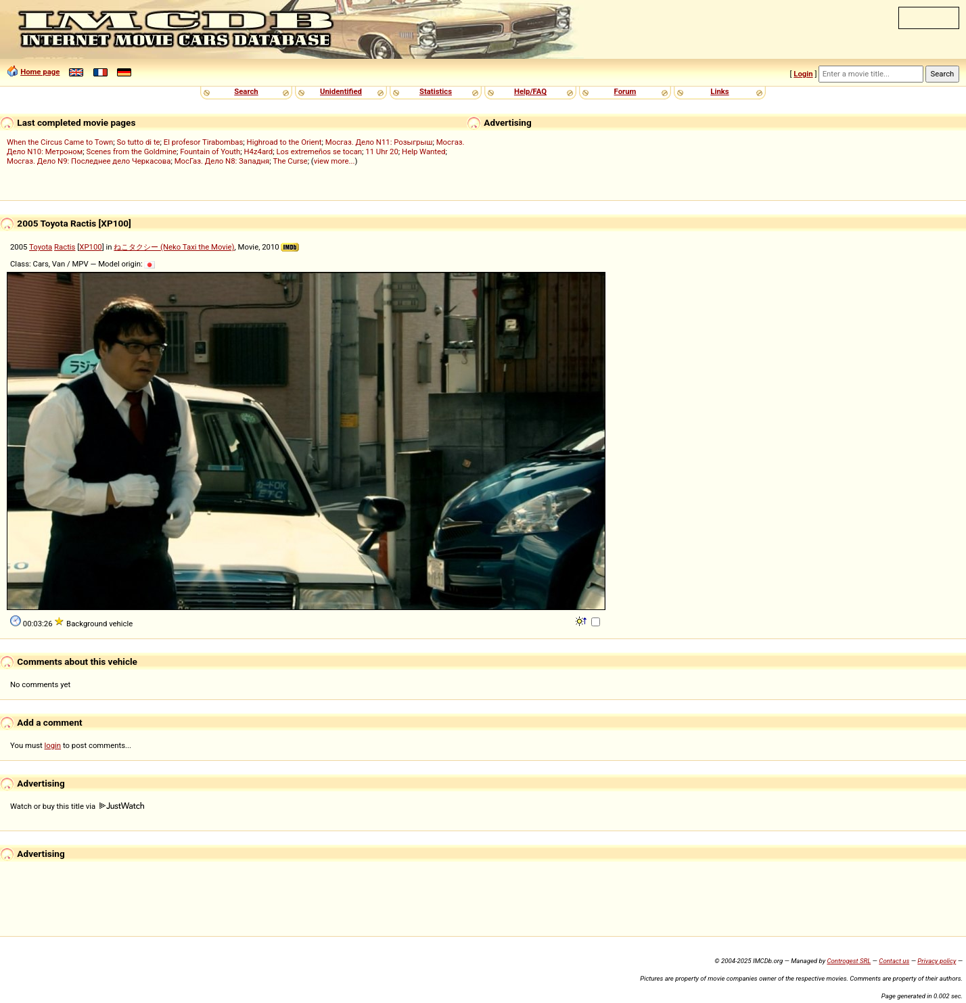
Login (803, 73)
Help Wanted (423, 151)
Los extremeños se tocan (319, 151)
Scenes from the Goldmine (131, 151)
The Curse (290, 161)
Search (246, 91)
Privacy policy (936, 960)
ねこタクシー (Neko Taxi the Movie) (174, 247)
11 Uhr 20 (381, 151)
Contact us (894, 960)
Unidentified (341, 91)
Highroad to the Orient (284, 142)
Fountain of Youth (210, 151)
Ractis (64, 247)
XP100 (90, 247)
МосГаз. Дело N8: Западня (222, 161)
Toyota (40, 247)
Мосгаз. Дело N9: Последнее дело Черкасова (88, 161)
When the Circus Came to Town (60, 142)
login (53, 745)
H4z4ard (258, 151)
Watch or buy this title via (77, 806)
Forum (625, 91)
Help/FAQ (530, 91)
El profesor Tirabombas (204, 142)
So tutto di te (138, 142)
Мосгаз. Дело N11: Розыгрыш (379, 142)
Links (719, 91)
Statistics (435, 91)
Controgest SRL (849, 960)
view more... (334, 161)
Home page (40, 71)
